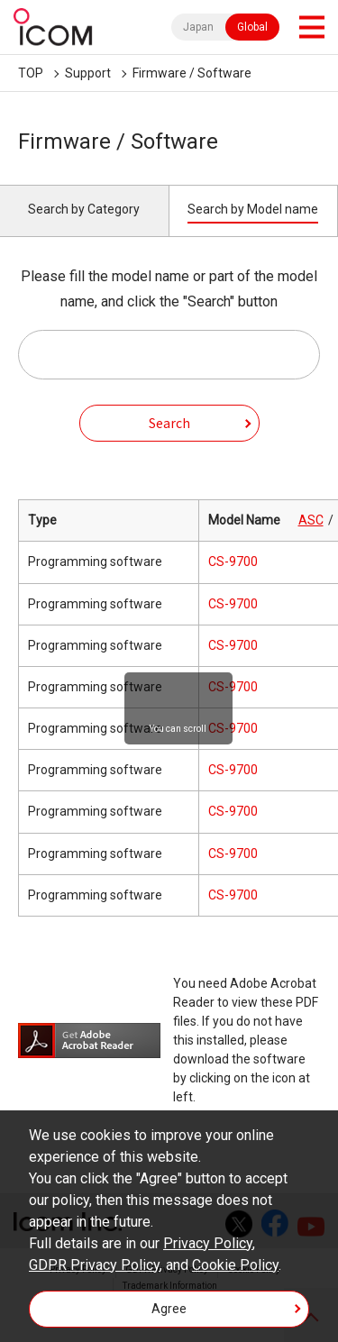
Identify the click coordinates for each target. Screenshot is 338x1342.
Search (169, 423)
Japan (198, 27)
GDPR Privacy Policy (94, 1265)
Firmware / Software (191, 73)
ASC (311, 520)
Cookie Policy (235, 1265)
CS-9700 (233, 561)
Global (252, 27)
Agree (169, 1308)
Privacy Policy (207, 1243)
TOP (30, 73)
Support (88, 73)
